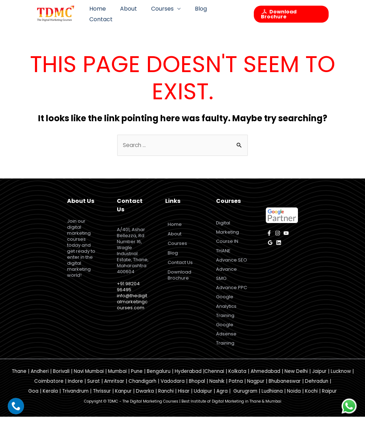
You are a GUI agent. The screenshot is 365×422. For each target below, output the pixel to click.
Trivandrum (75, 396)
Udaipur (203, 396)
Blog (199, 14)
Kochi (311, 396)
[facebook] (269, 233)
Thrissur (102, 396)
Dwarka (145, 396)
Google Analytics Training (226, 310)
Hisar (184, 396)
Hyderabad (188, 376)
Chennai (214, 376)
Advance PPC (231, 290)
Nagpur (255, 386)
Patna (236, 386)
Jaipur (319, 376)
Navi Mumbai (89, 376)
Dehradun (316, 386)
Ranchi (166, 396)
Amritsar (114, 386)
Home (104, 14)
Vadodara (173, 386)
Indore (75, 386)
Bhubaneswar (285, 386)
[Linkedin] (278, 243)
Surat (93, 386)
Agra (222, 396)
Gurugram (245, 396)
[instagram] (277, 233)
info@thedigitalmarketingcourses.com (132, 302)
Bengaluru (158, 376)
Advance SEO (231, 262)
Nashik (217, 386)
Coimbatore (49, 386)
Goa (33, 396)
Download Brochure (180, 275)
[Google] (270, 243)
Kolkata (237, 376)
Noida (294, 396)
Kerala (50, 396)
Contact (227, 14)
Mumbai (117, 376)
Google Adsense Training (226, 339)
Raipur (329, 396)
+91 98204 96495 (128, 287)
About (132, 14)
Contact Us (181, 263)
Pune (137, 376)
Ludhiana (272, 396)
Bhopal (197, 386)
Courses (163, 14)
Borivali (61, 376)
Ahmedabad (265, 376)
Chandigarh (142, 386)
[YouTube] (286, 233)
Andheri (40, 376)
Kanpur (123, 396)
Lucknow (341, 376)
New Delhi (296, 376)
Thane (19, 376)
